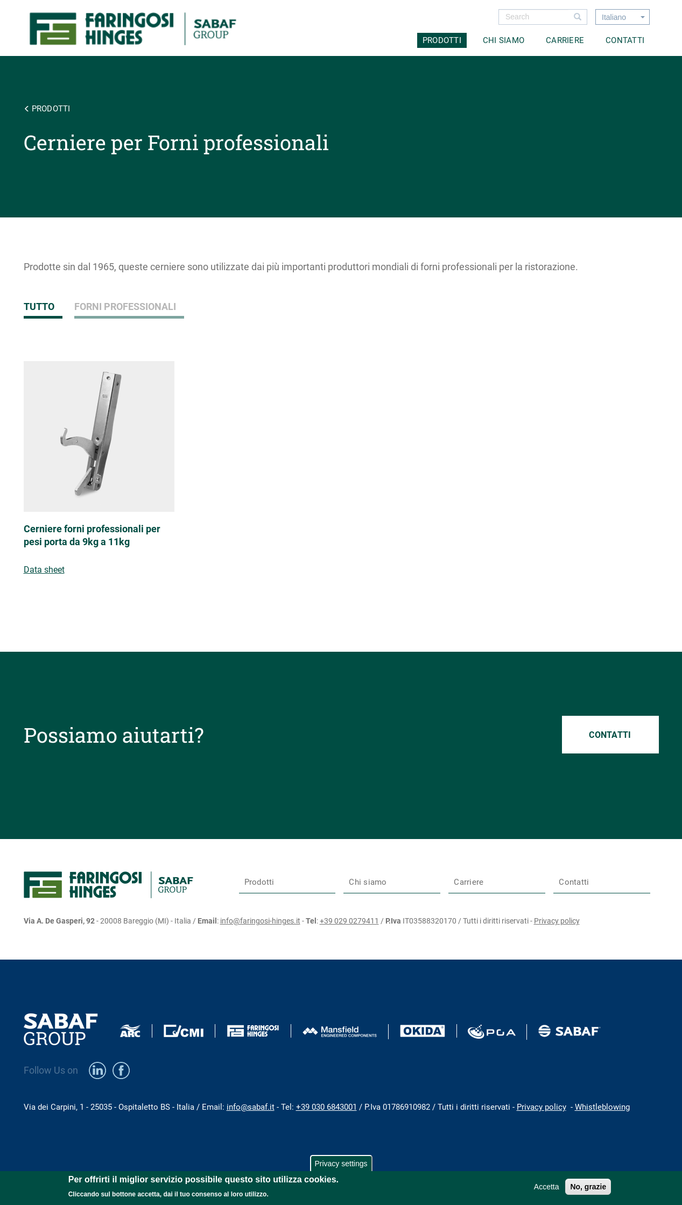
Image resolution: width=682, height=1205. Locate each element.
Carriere (565, 40)
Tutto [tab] (39, 306)
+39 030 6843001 (326, 1107)
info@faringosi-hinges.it (260, 921)
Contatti (625, 40)
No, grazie (588, 1186)
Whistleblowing (602, 1107)
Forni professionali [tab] (125, 306)
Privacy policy (557, 921)
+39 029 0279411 (349, 921)
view (103, 481)
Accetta (546, 1186)
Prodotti (442, 40)
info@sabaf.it (251, 1107)
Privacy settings (340, 1163)
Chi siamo (503, 40)
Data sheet (44, 570)
